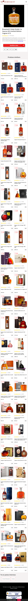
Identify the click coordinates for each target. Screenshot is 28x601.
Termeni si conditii (7, 587)
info (12, 78)
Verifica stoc (17, 45)
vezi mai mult (20, 41)
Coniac (13, 579)
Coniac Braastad (6, 579)
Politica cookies (13, 588)
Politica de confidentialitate (18, 587)
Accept (19, 600)
